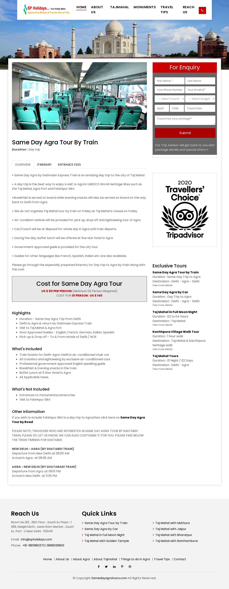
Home (47, 559)
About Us (62, 559)
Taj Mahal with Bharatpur (173, 535)
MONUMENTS (145, 7)
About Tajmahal (105, 559)
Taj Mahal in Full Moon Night (105, 535)
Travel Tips (162, 559)
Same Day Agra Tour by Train (106, 523)
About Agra (81, 559)
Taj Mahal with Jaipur (170, 529)
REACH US (188, 9)
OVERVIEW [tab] (23, 164)
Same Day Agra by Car (101, 529)
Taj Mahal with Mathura (172, 523)
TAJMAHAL (119, 7)
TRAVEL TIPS (167, 9)
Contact (180, 559)
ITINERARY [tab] (44, 164)
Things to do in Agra (135, 559)
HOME (81, 7)
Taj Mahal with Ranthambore (176, 541)
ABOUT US (97, 9)
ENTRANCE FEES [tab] (69, 164)
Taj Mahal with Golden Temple (107, 541)
